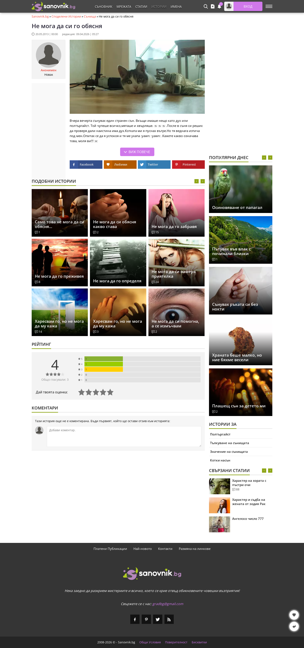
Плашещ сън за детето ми (239, 406)
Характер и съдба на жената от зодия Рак (249, 501)
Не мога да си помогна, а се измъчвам (175, 324)
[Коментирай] (124, 436)
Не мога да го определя (117, 281)
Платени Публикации (110, 548)
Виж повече (139, 152)
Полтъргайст (220, 434)
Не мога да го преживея (59, 276)
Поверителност (176, 642)
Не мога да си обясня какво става (114, 224)
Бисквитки (199, 642)
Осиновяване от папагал (237, 207)
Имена (176, 6)
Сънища (90, 16)
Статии (141, 6)
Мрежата (124, 6)
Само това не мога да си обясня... (59, 224)
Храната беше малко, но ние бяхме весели (237, 357)
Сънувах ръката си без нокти (235, 307)
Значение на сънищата (229, 451)
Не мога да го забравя (174, 226)
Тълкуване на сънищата (229, 443)
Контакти (165, 548)
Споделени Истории (66, 16)
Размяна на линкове (194, 548)
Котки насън (220, 460)
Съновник (103, 6)
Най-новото (142, 548)
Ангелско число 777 (248, 518)
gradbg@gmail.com (167, 603)
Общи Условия (150, 642)
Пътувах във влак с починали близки (231, 251)
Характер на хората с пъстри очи (249, 482)
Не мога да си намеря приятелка (174, 274)
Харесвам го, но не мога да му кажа (59, 324)
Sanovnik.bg (40, 16)
